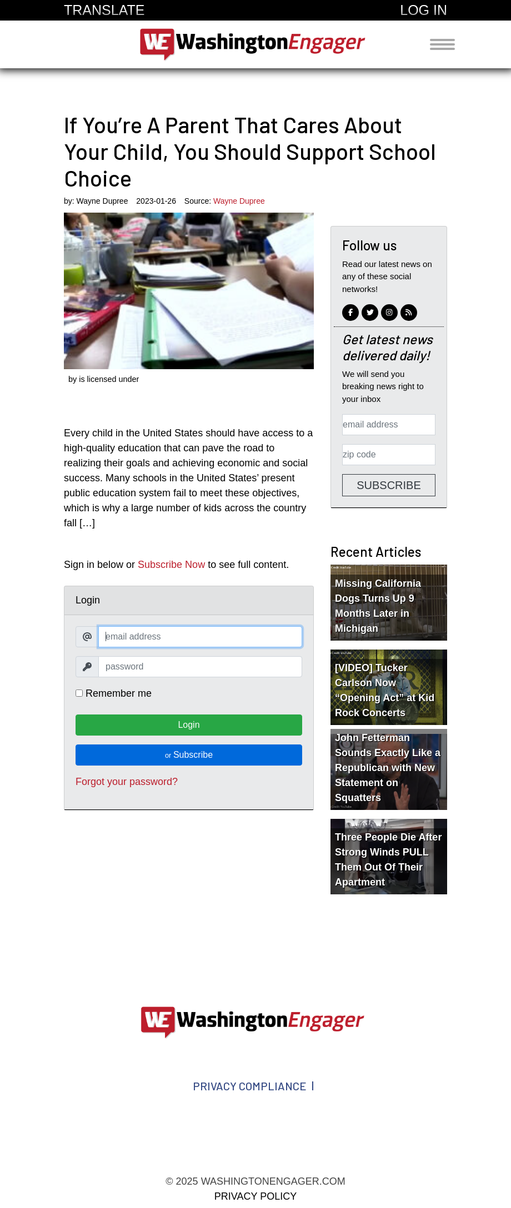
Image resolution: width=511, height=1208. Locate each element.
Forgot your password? (127, 781)
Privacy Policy (255, 1196)
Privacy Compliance (250, 1085)
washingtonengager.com (255, 44)
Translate (104, 10)
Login (188, 724)
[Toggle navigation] (442, 44)
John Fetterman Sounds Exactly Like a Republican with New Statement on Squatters (387, 767)
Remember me (114, 693)
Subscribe (189, 754)
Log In (423, 10)
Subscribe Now (171, 564)
